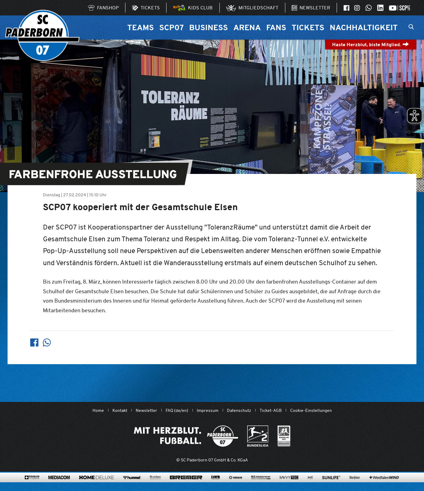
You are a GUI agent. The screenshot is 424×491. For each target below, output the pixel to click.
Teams (140, 27)
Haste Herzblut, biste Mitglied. (370, 44)
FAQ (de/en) (177, 410)
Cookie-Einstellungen (311, 410)
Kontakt (119, 410)
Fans (276, 27)
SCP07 (171, 27)
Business (208, 27)
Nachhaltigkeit (364, 27)
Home (98, 410)
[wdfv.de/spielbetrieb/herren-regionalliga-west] (284, 436)
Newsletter (146, 410)
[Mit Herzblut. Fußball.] (186, 436)
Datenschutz (239, 410)
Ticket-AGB (271, 410)
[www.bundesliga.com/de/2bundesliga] (258, 436)
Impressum (207, 410)
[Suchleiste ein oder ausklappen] (411, 27)
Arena (247, 27)
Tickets (308, 27)
